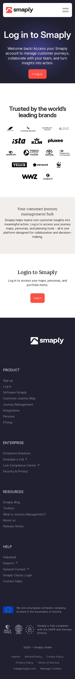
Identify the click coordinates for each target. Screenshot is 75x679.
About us (9, 520)
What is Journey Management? (24, 514)
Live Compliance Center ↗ (21, 465)
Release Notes (13, 526)
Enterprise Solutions (17, 453)
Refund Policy (33, 656)
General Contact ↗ (16, 569)
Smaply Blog (11, 502)
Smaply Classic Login (17, 575)
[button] (65, 10)
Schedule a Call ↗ (15, 459)
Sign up (8, 380)
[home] (21, 10)
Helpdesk (9, 557)
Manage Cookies (51, 668)
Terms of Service (48, 662)
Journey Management (18, 404)
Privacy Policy (24, 662)
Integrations (11, 410)
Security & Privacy (15, 471)
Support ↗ (10, 563)
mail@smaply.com (24, 668)
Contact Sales (12, 581)
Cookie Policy (54, 656)
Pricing (7, 422)
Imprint (16, 656)
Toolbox (8, 508)
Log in (37, 297)
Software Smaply (15, 392)
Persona (8, 416)
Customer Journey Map (19, 398)
